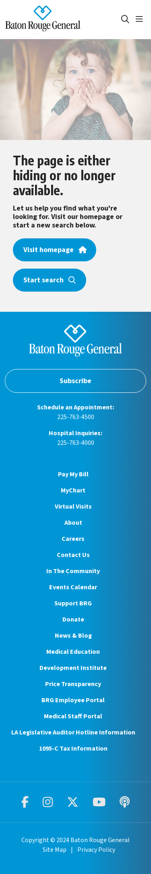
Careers (73, 538)
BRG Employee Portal (73, 700)
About (73, 522)
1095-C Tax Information (73, 748)
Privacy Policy (96, 849)
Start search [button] (49, 280)
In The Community (73, 571)
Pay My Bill (73, 474)
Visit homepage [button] (54, 250)
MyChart (73, 490)
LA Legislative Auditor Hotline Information (73, 732)
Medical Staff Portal (73, 716)
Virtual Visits (73, 506)
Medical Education (73, 651)
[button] (141, 19)
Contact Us (73, 555)
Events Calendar (73, 587)
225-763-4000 (75, 442)
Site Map (54, 849)
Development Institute (73, 667)
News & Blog (73, 635)
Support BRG (73, 603)
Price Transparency (73, 684)
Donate (73, 619)
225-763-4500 (75, 417)
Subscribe (75, 381)
